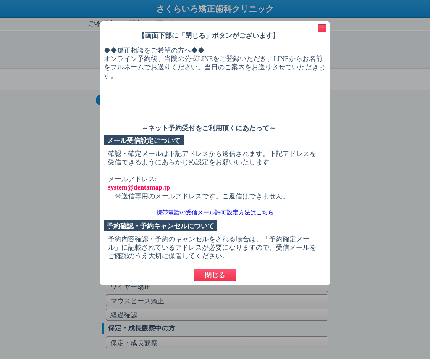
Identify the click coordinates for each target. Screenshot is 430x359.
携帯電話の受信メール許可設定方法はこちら (215, 212)
